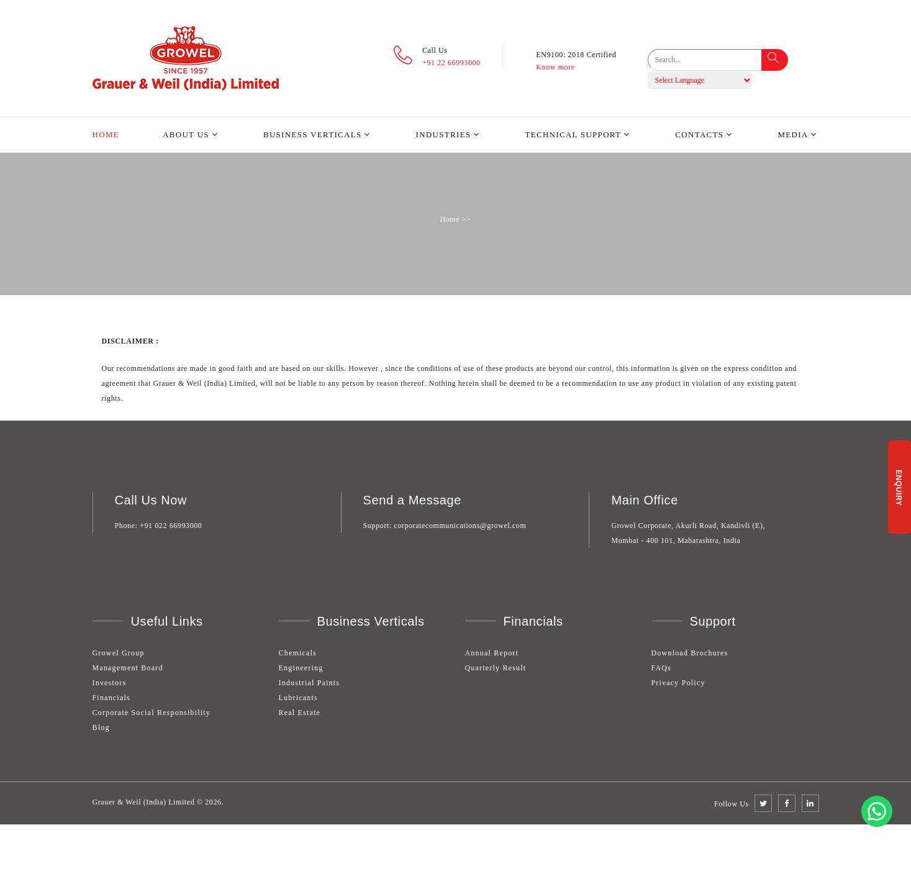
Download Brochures (689, 653)
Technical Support (573, 134)
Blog (101, 727)
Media (792, 134)
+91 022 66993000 (171, 525)
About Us (186, 134)
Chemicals (298, 653)
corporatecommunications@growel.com (460, 525)
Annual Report (492, 653)
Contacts (699, 134)
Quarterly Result (496, 667)
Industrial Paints (309, 682)
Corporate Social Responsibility (152, 712)
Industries (443, 134)
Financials (111, 697)
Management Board (128, 667)
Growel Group (119, 653)
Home (106, 134)
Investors (110, 682)
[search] (713, 60)
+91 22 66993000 (451, 62)
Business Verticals (312, 134)
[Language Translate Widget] (700, 80)
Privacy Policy (678, 682)
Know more (555, 67)
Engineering (301, 667)
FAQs (661, 667)
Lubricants (298, 697)
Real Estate (300, 712)
